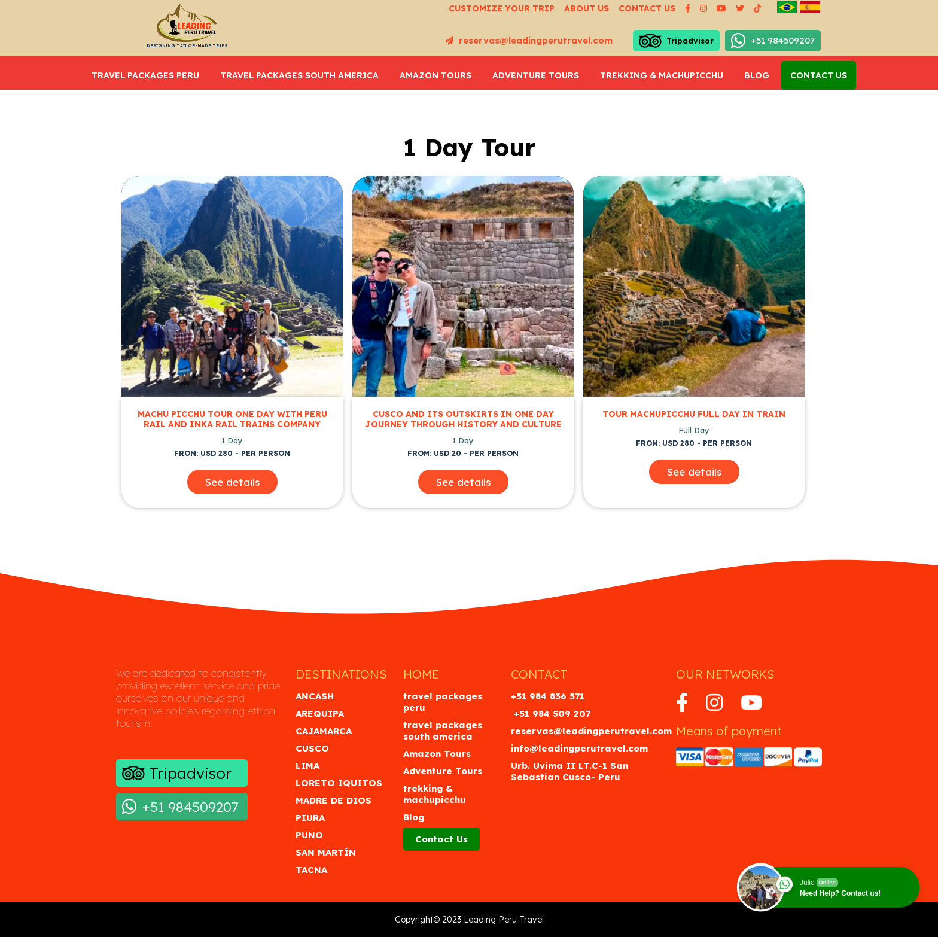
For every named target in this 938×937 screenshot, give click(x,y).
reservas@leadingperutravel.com (529, 40)
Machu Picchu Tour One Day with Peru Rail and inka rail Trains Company (232, 419)
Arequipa (320, 713)
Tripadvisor (676, 41)
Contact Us (818, 75)
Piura (310, 817)
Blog (756, 75)
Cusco (312, 748)
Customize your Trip (502, 8)
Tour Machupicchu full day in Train (693, 414)
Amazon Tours (435, 75)
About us (586, 8)
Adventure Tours (535, 75)
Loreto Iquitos (339, 783)
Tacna (311, 869)
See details (232, 482)
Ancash (315, 696)
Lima (307, 765)
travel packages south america (299, 75)
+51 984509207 (773, 40)
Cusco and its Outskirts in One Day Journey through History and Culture (463, 419)
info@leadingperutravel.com (579, 748)
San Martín (326, 852)
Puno (309, 835)
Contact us (647, 8)
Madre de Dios (333, 800)
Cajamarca (324, 731)
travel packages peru (145, 75)
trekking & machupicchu (661, 75)
